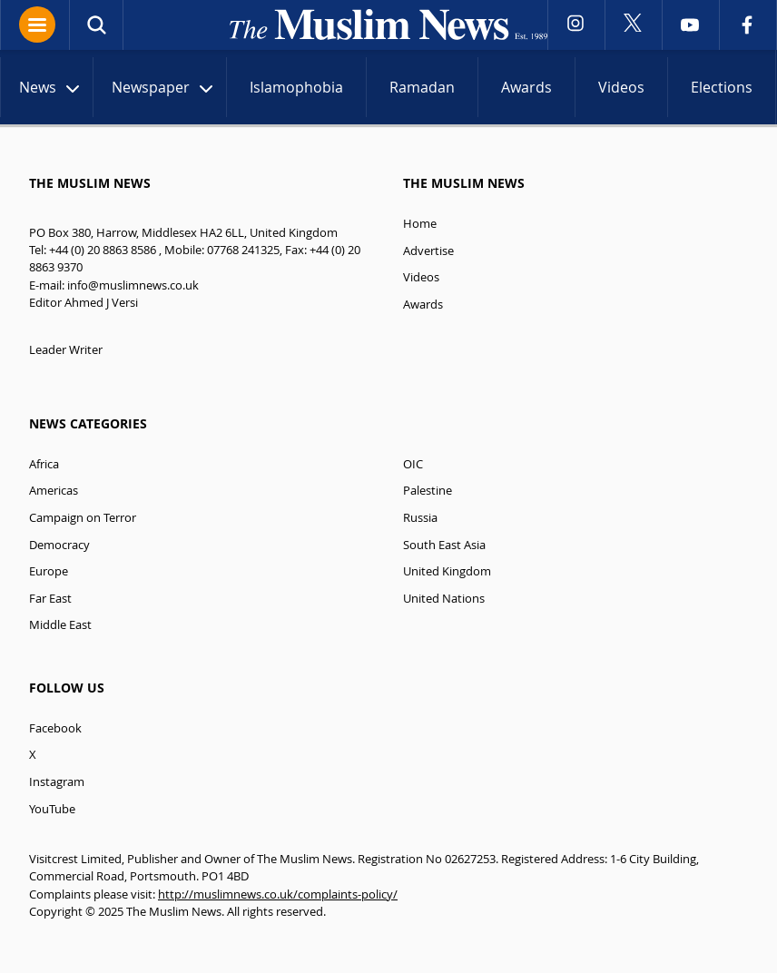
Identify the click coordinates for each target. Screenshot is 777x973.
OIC (413, 464)
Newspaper (164, 89)
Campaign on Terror (82, 518)
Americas (53, 490)
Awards (526, 87)
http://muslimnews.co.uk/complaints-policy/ (278, 894)
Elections (721, 87)
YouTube (52, 809)
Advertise (428, 251)
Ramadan (422, 87)
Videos (621, 87)
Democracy (59, 545)
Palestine (427, 490)
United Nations (444, 598)
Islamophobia (296, 87)
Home (420, 223)
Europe (48, 571)
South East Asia (444, 545)
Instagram (56, 782)
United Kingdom (447, 571)
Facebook (55, 728)
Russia (420, 518)
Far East (50, 598)
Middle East (60, 625)
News (51, 89)
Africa (44, 464)
